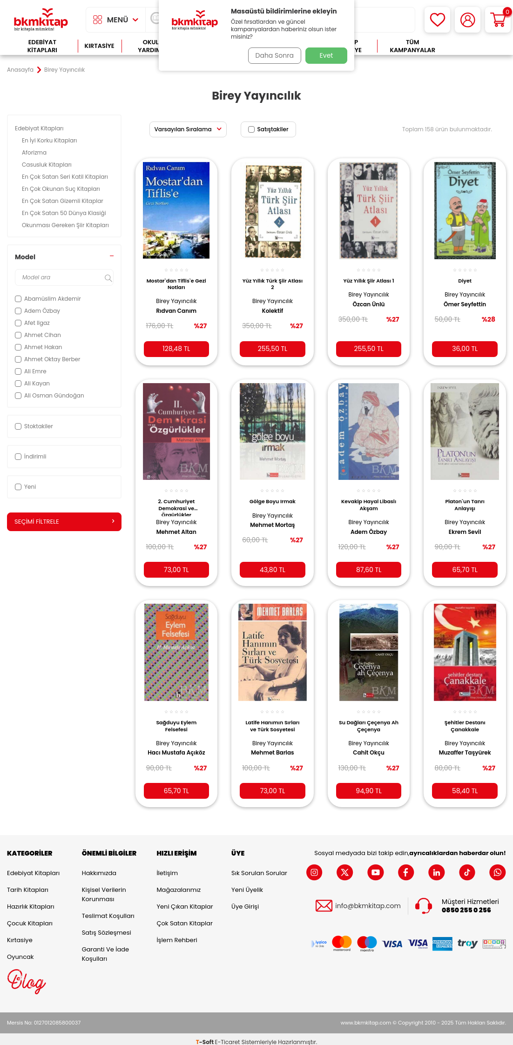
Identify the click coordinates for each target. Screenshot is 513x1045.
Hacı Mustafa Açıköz (168, 747)
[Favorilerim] (437, 20)
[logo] (41, 20)
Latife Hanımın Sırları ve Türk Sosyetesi (272, 717)
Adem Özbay (369, 524)
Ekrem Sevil (465, 524)
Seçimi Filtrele (64, 521)
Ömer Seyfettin (465, 299)
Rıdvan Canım (176, 306)
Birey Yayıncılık (176, 296)
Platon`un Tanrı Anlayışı (465, 498)
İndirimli (30, 456)
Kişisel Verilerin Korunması (104, 888)
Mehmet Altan (176, 524)
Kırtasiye (100, 46)
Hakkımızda (99, 867)
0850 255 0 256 (466, 904)
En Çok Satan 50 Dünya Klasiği (65, 213)
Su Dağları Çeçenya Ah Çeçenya (368, 717)
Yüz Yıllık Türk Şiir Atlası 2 (272, 278)
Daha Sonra (272, 55)
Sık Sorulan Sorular (259, 867)
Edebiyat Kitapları (42, 46)
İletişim (167, 867)
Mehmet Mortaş (272, 518)
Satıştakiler (268, 129)
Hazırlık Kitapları (30, 900)
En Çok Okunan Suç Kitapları (61, 189)
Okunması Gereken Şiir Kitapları (66, 225)
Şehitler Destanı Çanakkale (465, 717)
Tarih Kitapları (27, 883)
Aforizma (35, 152)
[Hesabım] (467, 20)
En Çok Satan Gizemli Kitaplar (63, 201)
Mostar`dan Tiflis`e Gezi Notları (176, 278)
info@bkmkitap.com (368, 900)
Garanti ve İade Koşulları (105, 948)
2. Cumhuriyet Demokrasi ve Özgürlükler (176, 500)
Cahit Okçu (369, 744)
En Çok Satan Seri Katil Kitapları (65, 177)
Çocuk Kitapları (30, 917)
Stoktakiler (34, 426)
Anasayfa (20, 70)
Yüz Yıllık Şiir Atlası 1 (369, 275)
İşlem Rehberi (176, 934)
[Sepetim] (498, 20)
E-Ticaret (227, 1036)
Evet (326, 55)
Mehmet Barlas (272, 744)
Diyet (465, 275)
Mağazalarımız (178, 883)
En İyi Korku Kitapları (50, 140)
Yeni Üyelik (247, 883)
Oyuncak (20, 950)
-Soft (205, 1036)
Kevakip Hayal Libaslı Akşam (368, 498)
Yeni (25, 487)
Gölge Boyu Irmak (273, 494)
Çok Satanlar (477, 46)
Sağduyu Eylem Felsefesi (176, 717)
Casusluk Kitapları (47, 165)
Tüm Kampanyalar (412, 46)
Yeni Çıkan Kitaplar (184, 900)
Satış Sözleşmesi (106, 926)
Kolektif (273, 306)
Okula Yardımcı (153, 46)
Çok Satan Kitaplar (184, 917)
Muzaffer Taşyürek (465, 744)
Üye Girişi (245, 900)
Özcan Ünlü (369, 299)
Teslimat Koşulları (108, 909)
